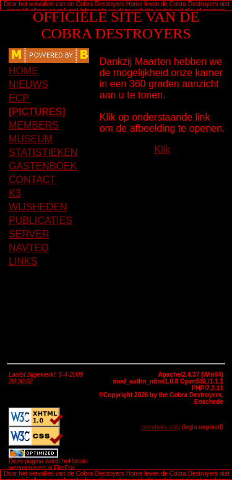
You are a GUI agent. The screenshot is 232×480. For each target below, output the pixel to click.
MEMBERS (34, 125)
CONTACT (32, 179)
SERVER (29, 234)
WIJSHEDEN (38, 207)
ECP (19, 98)
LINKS (23, 261)
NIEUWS (28, 84)
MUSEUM (31, 139)
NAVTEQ (29, 247)
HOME (23, 71)
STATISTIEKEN (43, 152)
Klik (162, 149)
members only (160, 427)
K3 (15, 193)
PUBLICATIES (40, 220)
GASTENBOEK (43, 166)
